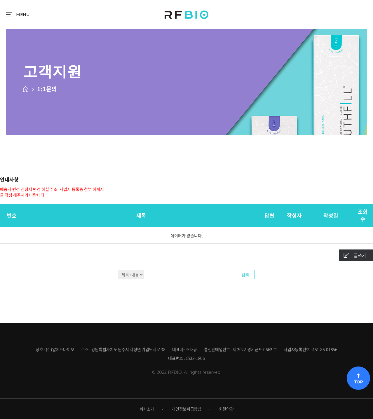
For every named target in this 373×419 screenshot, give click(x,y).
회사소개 (147, 409)
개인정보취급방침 (186, 409)
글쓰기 (360, 255)
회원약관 (226, 409)
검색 (245, 274)
